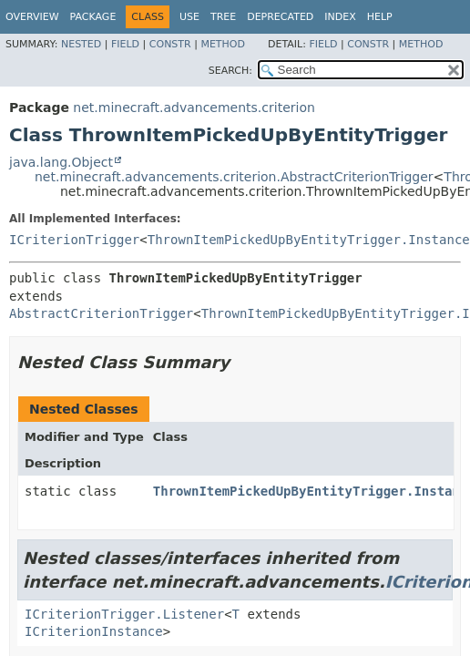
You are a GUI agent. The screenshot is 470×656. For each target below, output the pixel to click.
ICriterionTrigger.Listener (124, 614)
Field (125, 44)
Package (93, 17)
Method (222, 44)
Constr (170, 44)
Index (339, 17)
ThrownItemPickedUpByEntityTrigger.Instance (309, 239)
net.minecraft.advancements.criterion (194, 107)
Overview (32, 17)
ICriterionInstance (94, 631)
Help (380, 17)
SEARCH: (230, 71)
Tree (223, 17)
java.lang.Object (61, 162)
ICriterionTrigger (74, 239)
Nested (81, 44)
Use (189, 17)
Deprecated (280, 17)
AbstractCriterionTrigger (101, 313)
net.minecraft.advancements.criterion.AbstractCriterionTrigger (234, 176)
